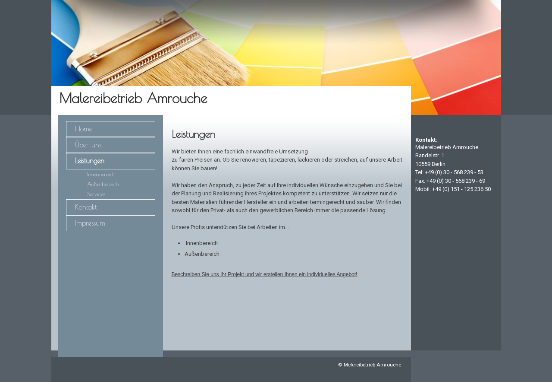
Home (83, 129)
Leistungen (89, 161)
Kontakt (86, 207)
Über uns (88, 145)
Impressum (90, 223)
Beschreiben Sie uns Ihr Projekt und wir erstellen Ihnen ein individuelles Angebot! (265, 274)
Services (96, 194)
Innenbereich (101, 174)
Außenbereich (103, 184)
